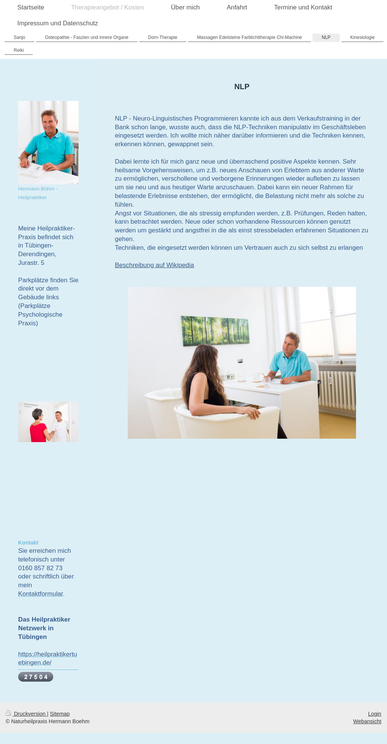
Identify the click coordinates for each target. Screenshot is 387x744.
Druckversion (26, 714)
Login (374, 714)
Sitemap (60, 714)
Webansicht (367, 721)
